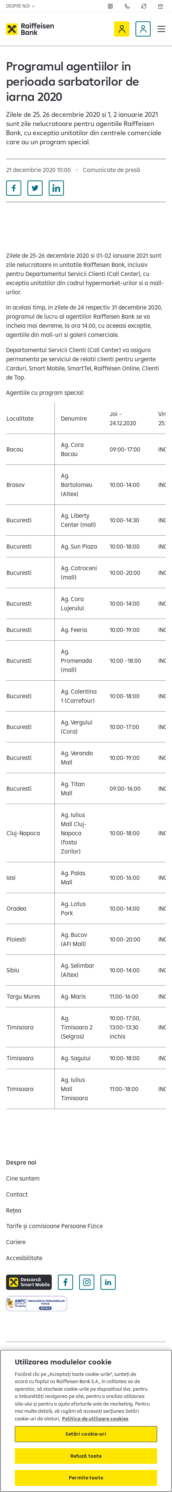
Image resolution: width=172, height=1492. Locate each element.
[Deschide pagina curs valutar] (144, 6)
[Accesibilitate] (24, 1257)
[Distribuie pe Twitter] (35, 188)
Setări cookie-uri (85, 1434)
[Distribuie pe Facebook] (13, 188)
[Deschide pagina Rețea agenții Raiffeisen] (160, 6)
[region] (86, 1421)
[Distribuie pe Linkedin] (56, 188)
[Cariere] (15, 1241)
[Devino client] (143, 29)
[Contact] (17, 1194)
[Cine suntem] (23, 1178)
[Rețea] (110, 6)
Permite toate (86, 1477)
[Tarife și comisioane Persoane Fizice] (54, 1225)
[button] (161, 29)
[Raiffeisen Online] (121, 29)
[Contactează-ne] (127, 6)
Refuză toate (86, 1456)
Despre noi (20, 6)
